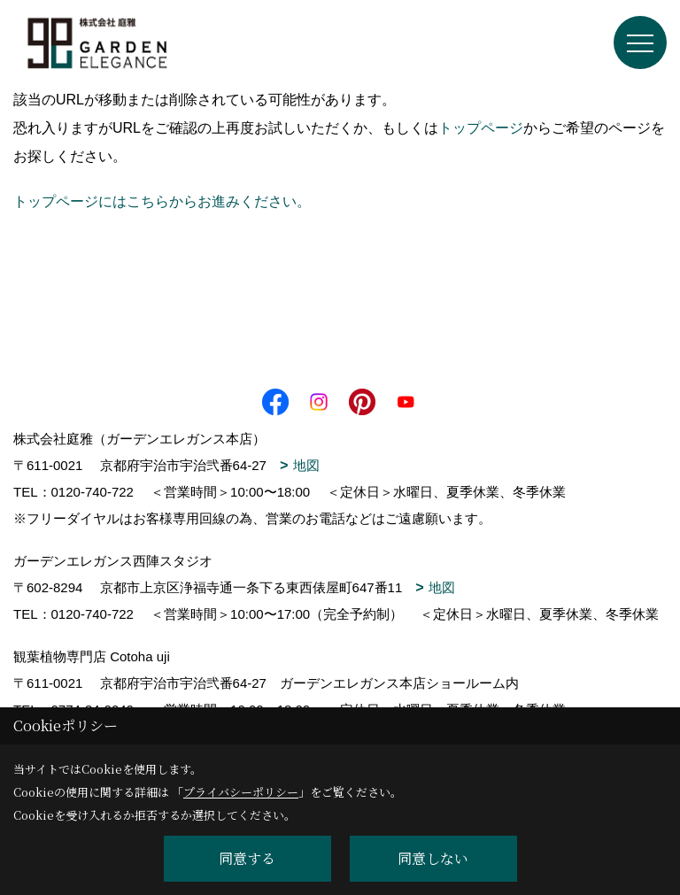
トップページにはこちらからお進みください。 (162, 201)
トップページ (480, 127)
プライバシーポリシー (240, 791)
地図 (306, 465)
